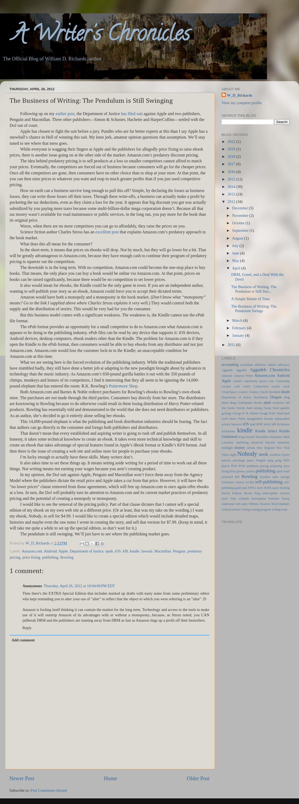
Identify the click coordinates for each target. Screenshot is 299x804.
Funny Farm (271, 408)
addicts (272, 364)
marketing (242, 442)
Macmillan (162, 551)
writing (245, 509)
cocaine (226, 386)
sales (275, 477)
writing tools (280, 509)
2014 (231, 187)
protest (251, 471)
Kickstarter (228, 431)
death (285, 392)
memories (284, 442)
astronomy (250, 381)
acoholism (246, 364)
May (236, 260)
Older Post (198, 778)
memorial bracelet (263, 442)
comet (246, 386)
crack (286, 386)
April (236, 268)
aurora (263, 381)
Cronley (254, 392)
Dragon (276, 397)
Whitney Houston (259, 503)
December (240, 208)
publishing (50, 557)
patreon (226, 460)
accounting (230, 364)
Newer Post (21, 778)
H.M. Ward (276, 413)
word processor (231, 509)
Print (233, 471)
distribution (261, 397)
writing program (261, 509)
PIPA (286, 460)
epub (109, 551)
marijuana (276, 436)
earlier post (65, 113)
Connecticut (260, 386)
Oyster (285, 454)
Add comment (23, 640)
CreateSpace (229, 392)
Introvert (236, 424)
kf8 (125, 551)
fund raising (254, 408)
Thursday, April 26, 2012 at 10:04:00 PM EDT (79, 586)
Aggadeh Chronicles (270, 369)
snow (260, 487)
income (268, 418)
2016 (231, 172)
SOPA (268, 487)
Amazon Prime (243, 375)
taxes (225, 498)
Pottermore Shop (123, 386)
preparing (276, 466)
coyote (276, 386)
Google (263, 413)
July (236, 246)
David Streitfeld (270, 392)
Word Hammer (280, 503)
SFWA (252, 487)
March (237, 320)
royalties (265, 477)
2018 (231, 156)
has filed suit (132, 113)
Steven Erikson (232, 493)
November (240, 215)
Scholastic (228, 482)
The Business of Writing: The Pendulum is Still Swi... (254, 289)
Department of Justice (86, 551)
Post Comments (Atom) (48, 790)
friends (241, 408)
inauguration (254, 418)
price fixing (31, 557)
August (238, 238)
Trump (285, 498)
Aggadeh (241, 370)
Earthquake (245, 402)
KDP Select (263, 424)
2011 (231, 345)
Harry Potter (237, 418)
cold (236, 386)
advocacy (284, 364)
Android (50, 551)
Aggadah (227, 370)
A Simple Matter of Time (250, 299)
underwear (228, 503)
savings (285, 477)
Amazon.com (32, 551)
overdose (275, 454)
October (239, 223)
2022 (231, 141)
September (241, 230)
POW (241, 466)
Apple (63, 551)
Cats (271, 381)
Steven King (252, 493)
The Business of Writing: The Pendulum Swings (254, 308)
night (233, 454)
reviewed (227, 477)
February (239, 328)
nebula (251, 447)
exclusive (278, 402)
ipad (252, 424)
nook (263, 454)
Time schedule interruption (248, 498)
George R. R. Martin (245, 413)
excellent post (107, 232)
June (236, 253)
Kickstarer (283, 424)
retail (286, 471)
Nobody (247, 453)
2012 (231, 201)
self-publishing (269, 481)
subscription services (276, 493)
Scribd (250, 482)
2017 (231, 164)
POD (234, 466)
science (240, 482)
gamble (285, 408)
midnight (227, 447)
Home (110, 778)
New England (266, 447)
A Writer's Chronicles (95, 35)
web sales (241, 503)
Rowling (67, 557)
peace (250, 460)
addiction (260, 364)
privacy (241, 471)
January (238, 335)
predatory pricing (258, 466)
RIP (237, 477)
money (239, 447)
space (275, 487)
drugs (233, 402)
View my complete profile (242, 103)
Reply (27, 628)
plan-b (225, 466)
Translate (273, 498)
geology (226, 413)
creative (243, 392)
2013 (231, 194)
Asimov (237, 381)
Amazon (227, 375)
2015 (231, 179)
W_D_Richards (38, 543)
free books (228, 408)
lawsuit (146, 551)
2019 (231, 149)
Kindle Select (266, 431)
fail (288, 402)
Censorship (283, 381)
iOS (118, 551)
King (241, 436)
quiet (279, 471)
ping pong (274, 460)
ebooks (258, 402)
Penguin (179, 551)
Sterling (285, 487)
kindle (134, 551)
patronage (239, 460)
